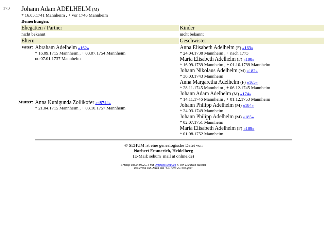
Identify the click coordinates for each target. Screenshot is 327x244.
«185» (248, 116)
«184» (248, 105)
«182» (252, 70)
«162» (83, 47)
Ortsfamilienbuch (165, 164)
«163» (247, 47)
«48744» (103, 102)
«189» (249, 128)
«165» (252, 82)
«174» (245, 93)
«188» (249, 59)
